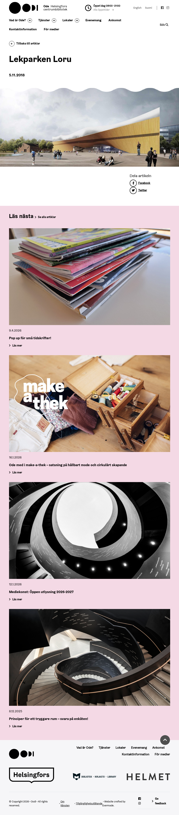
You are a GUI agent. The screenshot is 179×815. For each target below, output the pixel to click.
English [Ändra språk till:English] (137, 7)
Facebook (140, 183)
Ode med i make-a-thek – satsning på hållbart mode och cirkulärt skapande (68, 465)
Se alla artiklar (47, 217)
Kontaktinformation (23, 29)
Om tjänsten (65, 803)
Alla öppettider (103, 9)
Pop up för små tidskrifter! (30, 338)
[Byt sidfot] (29, 20)
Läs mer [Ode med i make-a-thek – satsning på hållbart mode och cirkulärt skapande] (17, 472)
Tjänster (44, 20)
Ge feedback (160, 801)
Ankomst (114, 20)
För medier (51, 29)
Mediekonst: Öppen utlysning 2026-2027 (41, 592)
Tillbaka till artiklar (24, 43)
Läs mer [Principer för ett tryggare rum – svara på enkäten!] (17, 726)
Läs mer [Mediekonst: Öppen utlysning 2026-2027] (17, 599)
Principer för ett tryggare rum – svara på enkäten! (48, 718)
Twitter (138, 190)
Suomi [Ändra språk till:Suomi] (148, 7)
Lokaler (67, 20)
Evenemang (93, 20)
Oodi (24, 8)
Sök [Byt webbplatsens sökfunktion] (164, 25)
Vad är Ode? (17, 20)
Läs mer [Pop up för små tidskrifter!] (17, 345)
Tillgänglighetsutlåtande (89, 803)
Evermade (108, 805)
